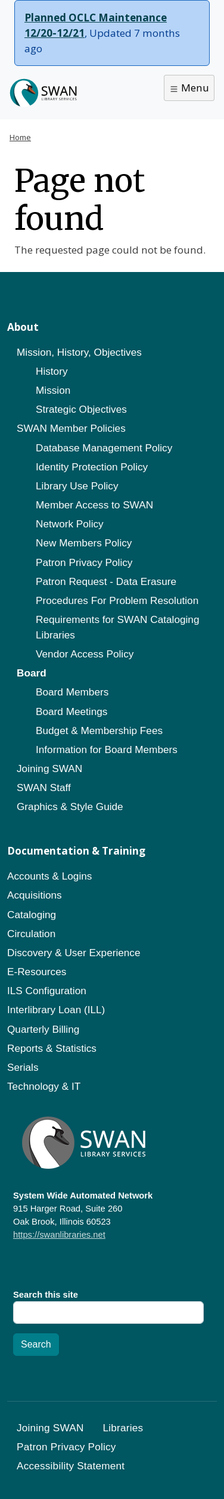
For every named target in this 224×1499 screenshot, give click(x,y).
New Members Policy (84, 543)
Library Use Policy (77, 486)
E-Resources (36, 972)
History (51, 371)
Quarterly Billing (43, 1029)
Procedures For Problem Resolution (117, 600)
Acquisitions (34, 895)
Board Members (72, 692)
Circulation (31, 934)
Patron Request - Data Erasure (106, 581)
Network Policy (70, 524)
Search (36, 1344)
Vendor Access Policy (84, 654)
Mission (53, 390)
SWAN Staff (44, 787)
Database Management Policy (104, 448)
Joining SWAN (49, 768)
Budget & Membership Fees (99, 730)
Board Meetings (71, 711)
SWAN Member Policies (71, 428)
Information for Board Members (107, 749)
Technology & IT (43, 1086)
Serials (23, 1067)
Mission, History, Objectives (79, 352)
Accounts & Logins (49, 876)
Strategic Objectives (81, 409)
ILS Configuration (46, 991)
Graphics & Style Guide (70, 806)
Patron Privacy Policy (84, 562)
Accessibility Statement (71, 1466)
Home (20, 137)
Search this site (45, 1294)
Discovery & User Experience (74, 953)
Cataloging (31, 915)
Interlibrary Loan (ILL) (56, 1010)
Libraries (123, 1428)
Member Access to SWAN (94, 505)
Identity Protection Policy (92, 467)
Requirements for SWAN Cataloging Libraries (117, 627)
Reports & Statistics (52, 1048)
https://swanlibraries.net (59, 1234)
